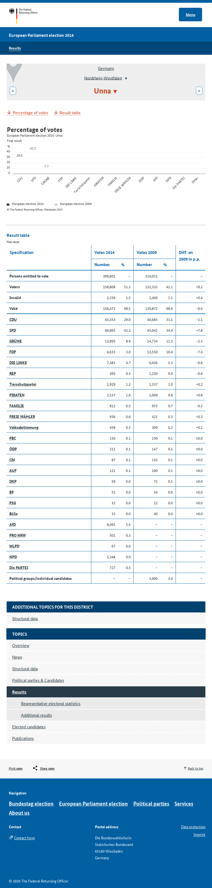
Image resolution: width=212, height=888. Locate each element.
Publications (23, 738)
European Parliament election (93, 803)
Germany (106, 68)
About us (19, 812)
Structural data (25, 668)
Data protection (193, 826)
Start (28, 16)
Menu (190, 14)
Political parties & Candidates (38, 680)
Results (15, 48)
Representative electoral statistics (50, 703)
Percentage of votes (30, 112)
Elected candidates (29, 726)
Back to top (195, 768)
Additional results (36, 715)
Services (183, 803)
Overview (20, 645)
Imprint (199, 834)
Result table (70, 112)
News (17, 657)
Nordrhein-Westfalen (103, 78)
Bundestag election (31, 803)
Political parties (151, 803)
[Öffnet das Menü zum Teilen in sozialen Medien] (43, 768)
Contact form (24, 837)
